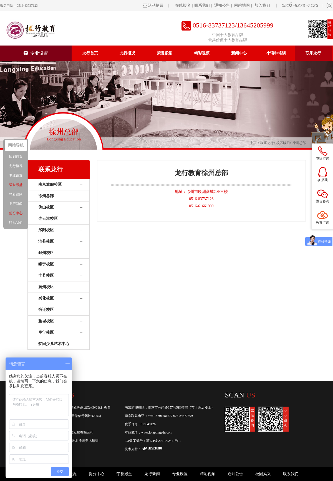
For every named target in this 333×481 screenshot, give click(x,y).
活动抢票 (155, 5)
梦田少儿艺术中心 (53, 344)
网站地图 (242, 5)
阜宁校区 (46, 332)
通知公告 (222, 5)
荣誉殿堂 (164, 53)
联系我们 (202, 5)
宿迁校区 (46, 310)
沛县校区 (46, 241)
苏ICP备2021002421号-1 (163, 441)
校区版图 (283, 143)
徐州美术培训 (89, 441)
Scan (240, 395)
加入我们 (262, 5)
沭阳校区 (46, 230)
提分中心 (96, 474)
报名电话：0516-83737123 (19, 5)
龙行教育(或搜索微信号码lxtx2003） (76, 416)
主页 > (255, 143)
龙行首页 (90, 53)
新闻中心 (239, 53)
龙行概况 (127, 53)
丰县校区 (46, 275)
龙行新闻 (152, 474)
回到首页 (15, 156)
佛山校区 (46, 207)
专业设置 (36, 53)
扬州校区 (46, 287)
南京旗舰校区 (50, 184)
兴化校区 (46, 298)
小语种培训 (276, 53)
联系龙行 (313, 53)
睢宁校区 (46, 264)
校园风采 (263, 474)
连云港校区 (48, 218)
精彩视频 (202, 53)
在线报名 (183, 5)
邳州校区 (46, 253)
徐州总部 (299, 143)
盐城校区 (46, 321)
